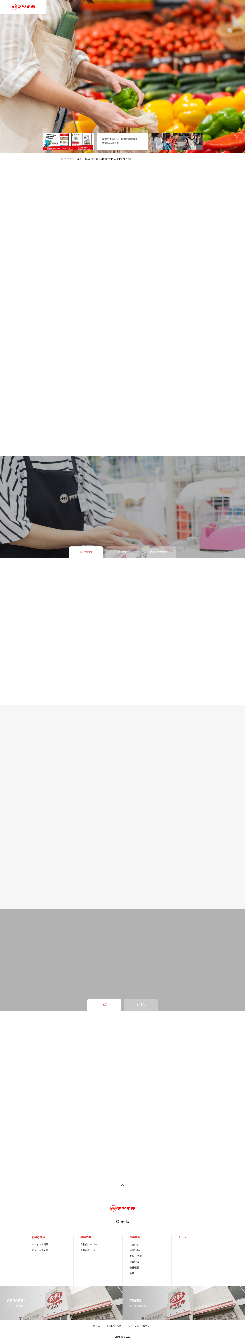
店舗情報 (101, 6)
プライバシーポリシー (140, 1325)
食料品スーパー (88, 1250)
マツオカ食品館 (40, 1250)
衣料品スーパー (88, 1244)
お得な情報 (38, 1237)
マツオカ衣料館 (40, 1244)
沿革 (131, 1273)
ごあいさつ (135, 1244)
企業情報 (69, 6)
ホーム (53, 6)
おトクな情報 (120, 6)
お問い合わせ (171, 6)
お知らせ (190, 6)
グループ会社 (136, 1256)
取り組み (153, 6)
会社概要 (134, 1267)
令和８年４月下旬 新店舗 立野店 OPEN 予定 (104, 159)
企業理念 (134, 1261)
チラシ (137, 6)
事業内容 (85, 6)
